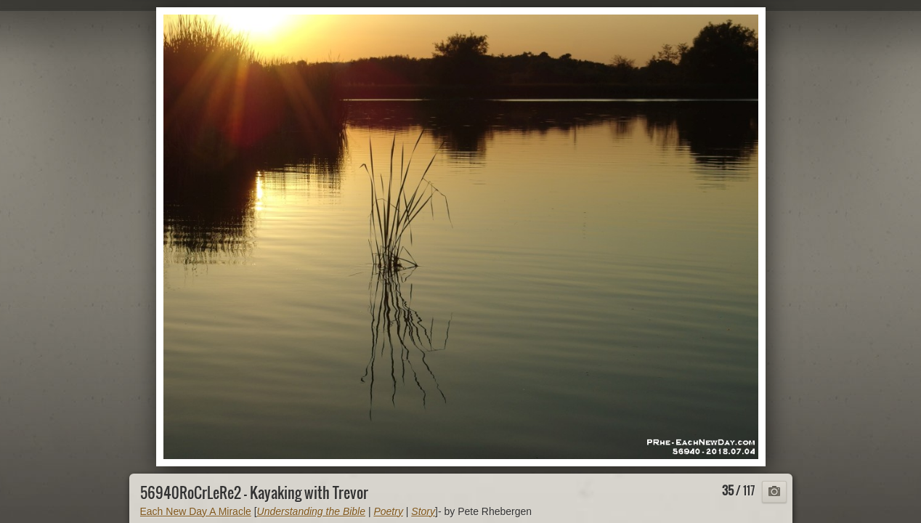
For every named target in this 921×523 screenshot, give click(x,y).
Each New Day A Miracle (195, 511)
